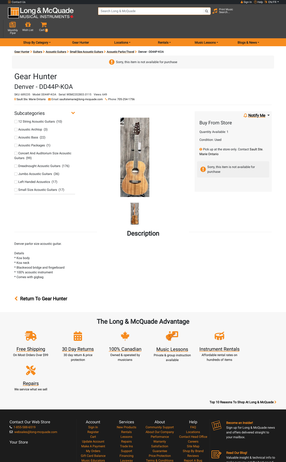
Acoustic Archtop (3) (31, 115)
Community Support (160, 383)
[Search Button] (205, 14)
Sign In (93, 383)
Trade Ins (126, 402)
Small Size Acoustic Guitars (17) (39, 176)
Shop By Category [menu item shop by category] (35, 28)
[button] (276, 14)
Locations (193, 388)
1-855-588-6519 (23, 383)
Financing (126, 412)
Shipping (126, 421)
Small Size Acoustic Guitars (86, 37)
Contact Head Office (193, 393)
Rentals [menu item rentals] (163, 28)
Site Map (193, 402)
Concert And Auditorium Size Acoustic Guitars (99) (42, 141)
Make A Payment (93, 402)
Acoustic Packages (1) (32, 131)
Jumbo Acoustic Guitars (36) (36, 160)
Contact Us (16, 2)
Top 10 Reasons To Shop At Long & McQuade (242, 358)
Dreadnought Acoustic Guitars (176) (42, 152)
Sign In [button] (246, 2)
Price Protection (160, 412)
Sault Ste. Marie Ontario (31, 85)
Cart (93, 393)
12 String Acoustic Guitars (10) (38, 107)
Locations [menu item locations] (121, 28)
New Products (126, 383)
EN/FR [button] (270, 2)
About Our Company (160, 388)
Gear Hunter (80, 28)
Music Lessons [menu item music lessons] (205, 28)
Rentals (126, 388)
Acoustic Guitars (56, 37)
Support (126, 407)
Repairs (126, 398)
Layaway (126, 417)
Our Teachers (160, 431)
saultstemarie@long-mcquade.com (81, 85)
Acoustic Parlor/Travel (120, 37)
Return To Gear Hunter (40, 285)
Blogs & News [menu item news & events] (247, 28)
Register (93, 388)
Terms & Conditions (159, 417)
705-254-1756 (126, 85)
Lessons (126, 393)
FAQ (193, 383)
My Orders (93, 407)
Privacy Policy (160, 421)
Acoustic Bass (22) (29, 123)
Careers (193, 398)
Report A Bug (193, 417)
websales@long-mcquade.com (33, 388)
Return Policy (160, 426)
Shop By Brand (193, 407)
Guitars (37, 37)
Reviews (193, 412)
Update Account (93, 398)
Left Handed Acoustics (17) (35, 168)
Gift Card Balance (93, 412)
